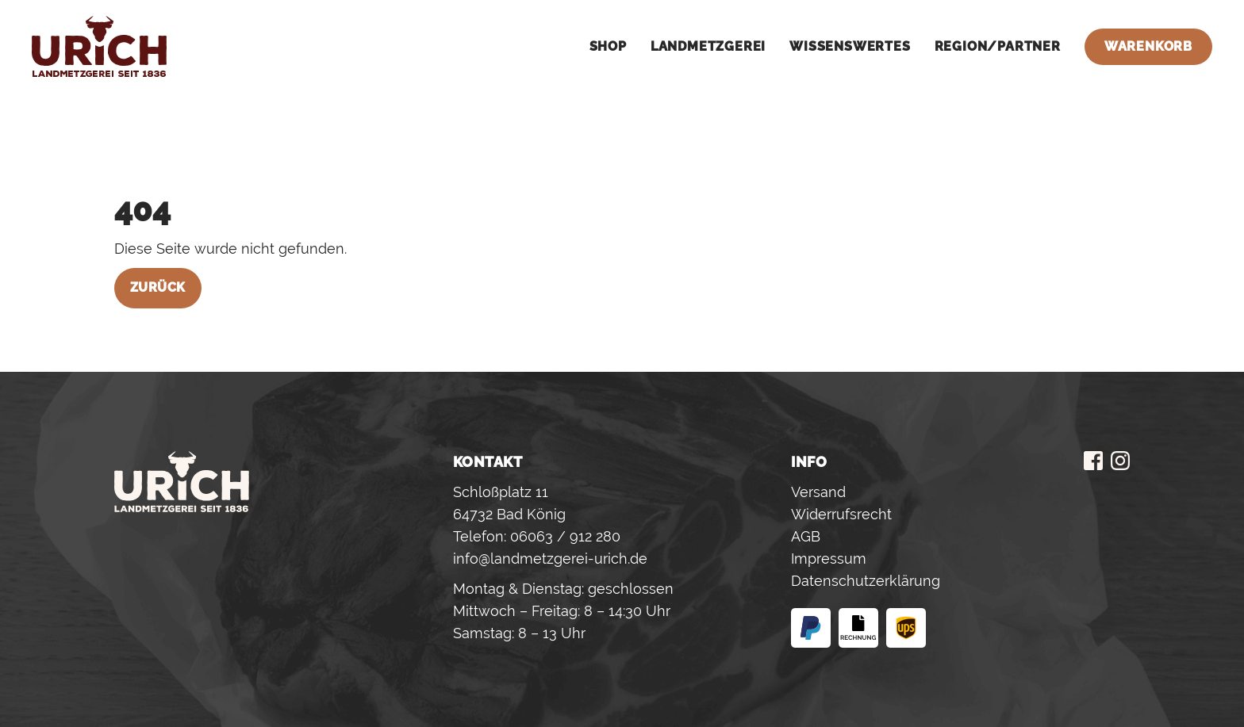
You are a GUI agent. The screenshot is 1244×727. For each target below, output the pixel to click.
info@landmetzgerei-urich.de (550, 558)
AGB (805, 536)
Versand (818, 492)
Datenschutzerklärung (865, 580)
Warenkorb (1148, 46)
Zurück (158, 287)
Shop (608, 46)
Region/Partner (998, 46)
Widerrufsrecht (841, 514)
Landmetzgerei (708, 46)
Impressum (828, 558)
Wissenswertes (849, 46)
